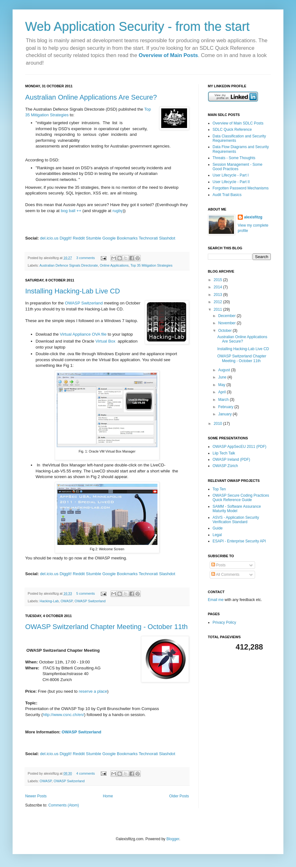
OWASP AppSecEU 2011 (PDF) (239, 446)
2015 (218, 280)
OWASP (66, 601)
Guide (218, 528)
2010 (218, 423)
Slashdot (167, 238)
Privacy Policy (224, 622)
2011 (218, 309)
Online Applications (114, 265)
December (227, 316)
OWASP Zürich (225, 466)
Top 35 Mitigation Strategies (151, 265)
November (227, 323)
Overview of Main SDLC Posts (238, 123)
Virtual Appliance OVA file (83, 334)
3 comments (85, 258)
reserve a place (92, 691)
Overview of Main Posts (168, 55)
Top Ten (219, 489)
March (224, 399)
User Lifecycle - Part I (231, 175)
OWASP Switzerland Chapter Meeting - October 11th (106, 627)
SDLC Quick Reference (232, 129)
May (222, 385)
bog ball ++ (71, 210)
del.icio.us (49, 238)
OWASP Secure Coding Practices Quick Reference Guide (241, 497)
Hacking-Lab (49, 601)
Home (108, 796)
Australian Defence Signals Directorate (68, 265)
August (224, 370)
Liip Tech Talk (224, 453)
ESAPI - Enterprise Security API (239, 541)
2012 (218, 302)
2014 (218, 287)
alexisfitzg (253, 217)
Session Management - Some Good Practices (237, 166)
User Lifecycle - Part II (231, 182)
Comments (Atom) (63, 805)
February (226, 407)
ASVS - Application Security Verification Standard (236, 519)
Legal (217, 535)
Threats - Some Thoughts (234, 158)
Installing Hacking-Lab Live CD (72, 291)
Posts (218, 565)
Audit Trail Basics (227, 195)
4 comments (85, 773)
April (222, 392)
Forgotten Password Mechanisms (241, 188)
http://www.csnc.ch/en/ (63, 714)
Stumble (93, 238)
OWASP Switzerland (84, 303)
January (225, 414)
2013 (218, 294)
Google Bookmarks (120, 238)
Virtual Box (105, 341)
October (225, 330)
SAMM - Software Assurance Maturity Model (237, 508)
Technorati (148, 238)
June (222, 377)
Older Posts (179, 796)
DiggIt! (65, 238)
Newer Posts (36, 796)
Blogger (172, 839)
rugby (117, 210)
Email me (216, 600)
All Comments (225, 574)
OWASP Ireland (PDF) (231, 459)
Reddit (79, 238)
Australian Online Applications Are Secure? (91, 97)
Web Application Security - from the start (137, 26)
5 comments (85, 593)
